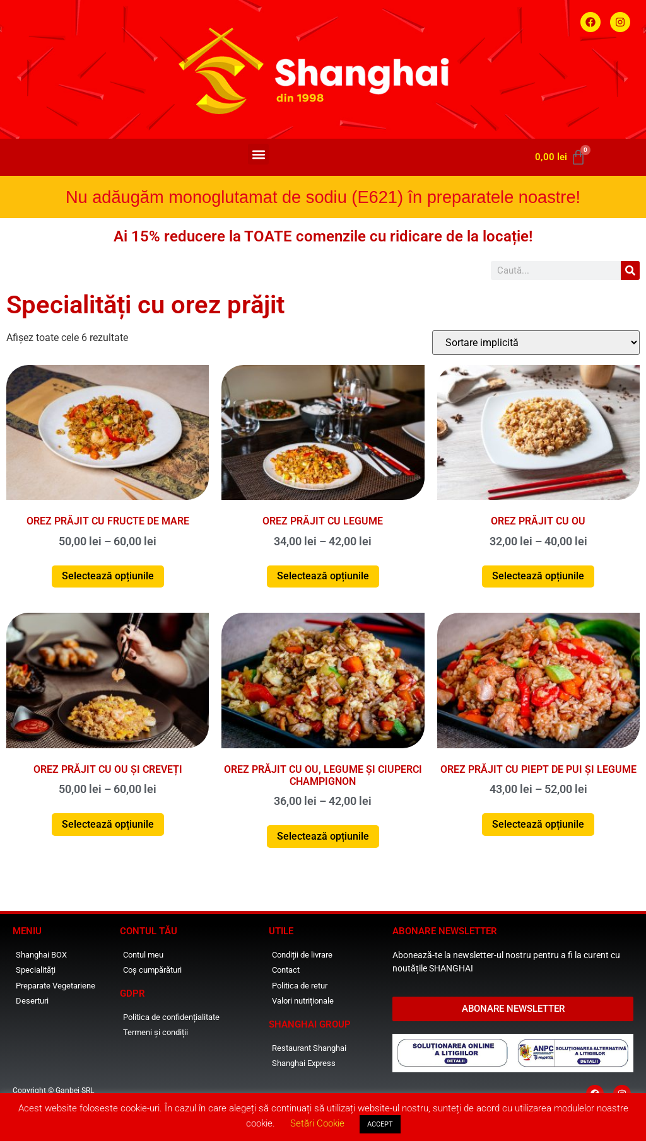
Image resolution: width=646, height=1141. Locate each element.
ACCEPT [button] (380, 1124)
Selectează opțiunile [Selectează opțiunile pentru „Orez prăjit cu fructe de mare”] (108, 576)
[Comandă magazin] (536, 342)
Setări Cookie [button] (317, 1123)
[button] (258, 154)
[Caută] (630, 270)
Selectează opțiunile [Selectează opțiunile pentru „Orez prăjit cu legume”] (323, 576)
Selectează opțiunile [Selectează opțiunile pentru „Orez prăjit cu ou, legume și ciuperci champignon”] (323, 836)
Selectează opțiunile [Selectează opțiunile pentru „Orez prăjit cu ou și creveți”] (108, 824)
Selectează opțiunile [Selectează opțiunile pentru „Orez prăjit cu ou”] (538, 576)
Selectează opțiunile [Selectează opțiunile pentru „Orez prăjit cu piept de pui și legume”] (538, 824)
